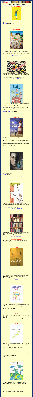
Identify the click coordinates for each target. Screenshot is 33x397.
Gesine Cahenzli (5, 174)
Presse (20, 55)
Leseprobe (12, 176)
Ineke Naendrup (5, 23)
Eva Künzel (9, 111)
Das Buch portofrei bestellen (15, 55)
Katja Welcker (4, 111)
